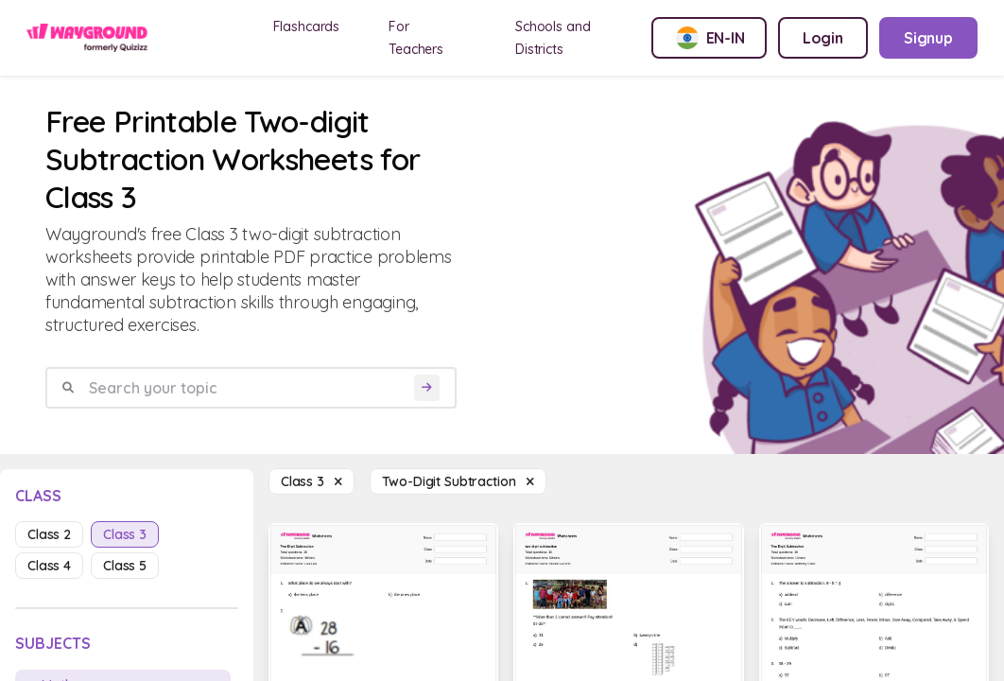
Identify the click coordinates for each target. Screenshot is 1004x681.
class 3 (125, 534)
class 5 (125, 565)
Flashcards (306, 26)
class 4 (49, 565)
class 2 (49, 534)
